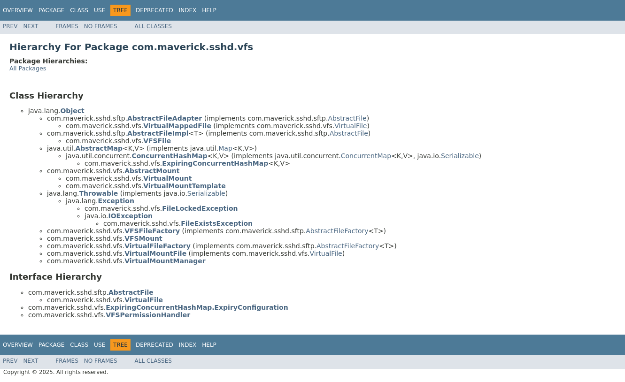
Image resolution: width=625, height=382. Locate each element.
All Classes (153, 26)
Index (188, 10)
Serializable (460, 156)
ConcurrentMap (366, 156)
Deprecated (154, 10)
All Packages (27, 68)
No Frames (100, 26)
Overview (18, 10)
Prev (10, 26)
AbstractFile (347, 118)
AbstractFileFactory (337, 231)
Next (30, 26)
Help (209, 10)
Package (51, 10)
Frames (66, 26)
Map (225, 148)
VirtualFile (350, 126)
